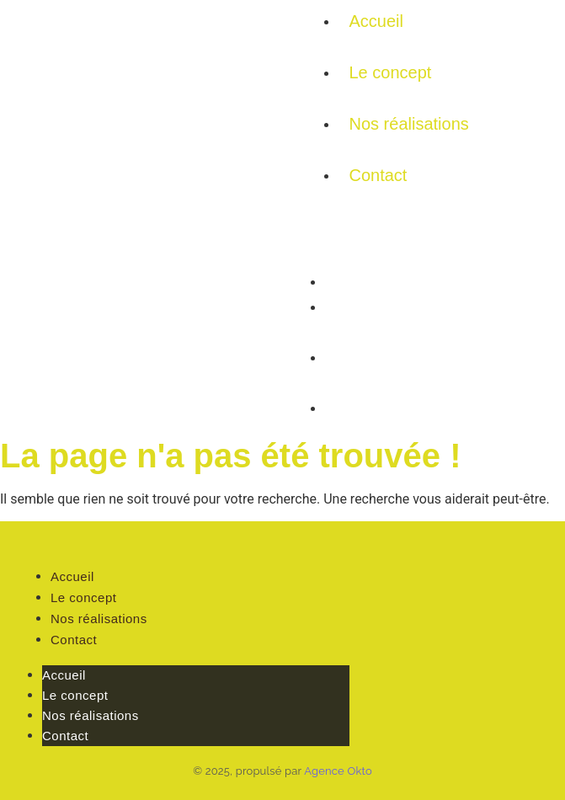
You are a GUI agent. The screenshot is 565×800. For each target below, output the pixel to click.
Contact (378, 175)
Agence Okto (338, 771)
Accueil (376, 21)
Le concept (390, 72)
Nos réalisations (409, 124)
